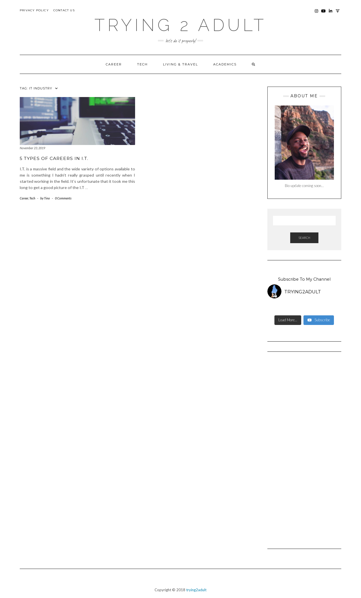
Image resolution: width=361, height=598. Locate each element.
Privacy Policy (34, 10)
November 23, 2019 (32, 148)
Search (304, 237)
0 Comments (63, 198)
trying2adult (196, 590)
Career (114, 64)
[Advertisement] (304, 447)
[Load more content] (287, 320)
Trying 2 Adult (180, 25)
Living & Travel (180, 64)
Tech (142, 64)
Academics (225, 64)
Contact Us (64, 10)
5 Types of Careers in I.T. (54, 158)
